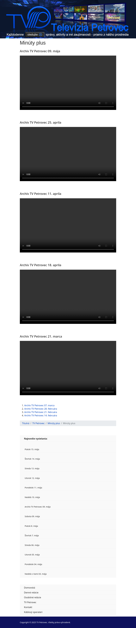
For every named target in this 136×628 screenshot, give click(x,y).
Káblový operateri (33, 612)
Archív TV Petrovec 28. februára (40, 408)
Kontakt (28, 607)
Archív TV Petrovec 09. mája (40, 51)
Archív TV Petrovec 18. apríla (40, 265)
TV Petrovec (30, 602)
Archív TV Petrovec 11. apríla (40, 193)
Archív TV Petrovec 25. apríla (40, 122)
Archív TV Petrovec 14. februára (40, 415)
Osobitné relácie (32, 597)
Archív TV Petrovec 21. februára (40, 412)
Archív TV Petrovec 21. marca (41, 336)
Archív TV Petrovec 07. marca (39, 405)
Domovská (29, 587)
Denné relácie (31, 592)
